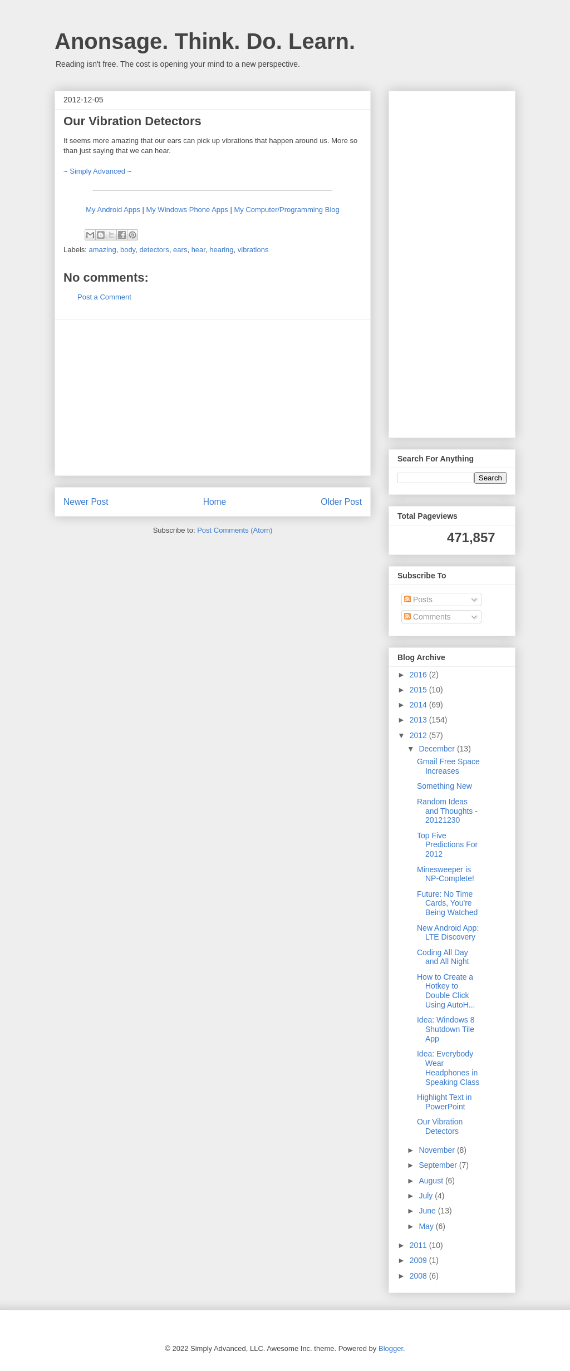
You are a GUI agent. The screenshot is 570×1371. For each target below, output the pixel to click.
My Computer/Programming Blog (286, 209)
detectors (154, 249)
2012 (419, 735)
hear (198, 249)
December (437, 748)
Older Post (341, 502)
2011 (419, 1245)
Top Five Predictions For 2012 (447, 845)
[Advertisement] (212, 397)
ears (180, 249)
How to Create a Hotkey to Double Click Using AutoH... (446, 990)
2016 (419, 674)
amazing (102, 249)
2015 (419, 689)
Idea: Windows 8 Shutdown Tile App (446, 1029)
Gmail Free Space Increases (448, 766)
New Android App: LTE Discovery (448, 932)
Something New (444, 786)
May (427, 1226)
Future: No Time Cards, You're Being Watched (447, 903)
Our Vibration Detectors (440, 1126)
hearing (221, 249)
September (439, 1165)
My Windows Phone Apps (187, 209)
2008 (419, 1275)
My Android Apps (113, 209)
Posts (418, 599)
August (432, 1180)
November (437, 1150)
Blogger (391, 1348)
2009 (419, 1260)
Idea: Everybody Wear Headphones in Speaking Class (448, 1067)
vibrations (253, 249)
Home (215, 502)
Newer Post (86, 502)
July (427, 1195)
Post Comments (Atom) (234, 530)
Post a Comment (104, 297)
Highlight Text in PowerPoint (444, 1102)
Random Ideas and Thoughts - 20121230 (447, 811)
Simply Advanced (97, 171)
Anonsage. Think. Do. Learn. (205, 41)
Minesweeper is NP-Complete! (445, 874)
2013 (419, 719)
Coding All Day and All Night (443, 957)
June (428, 1210)
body (127, 249)
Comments (427, 616)
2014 (419, 704)
